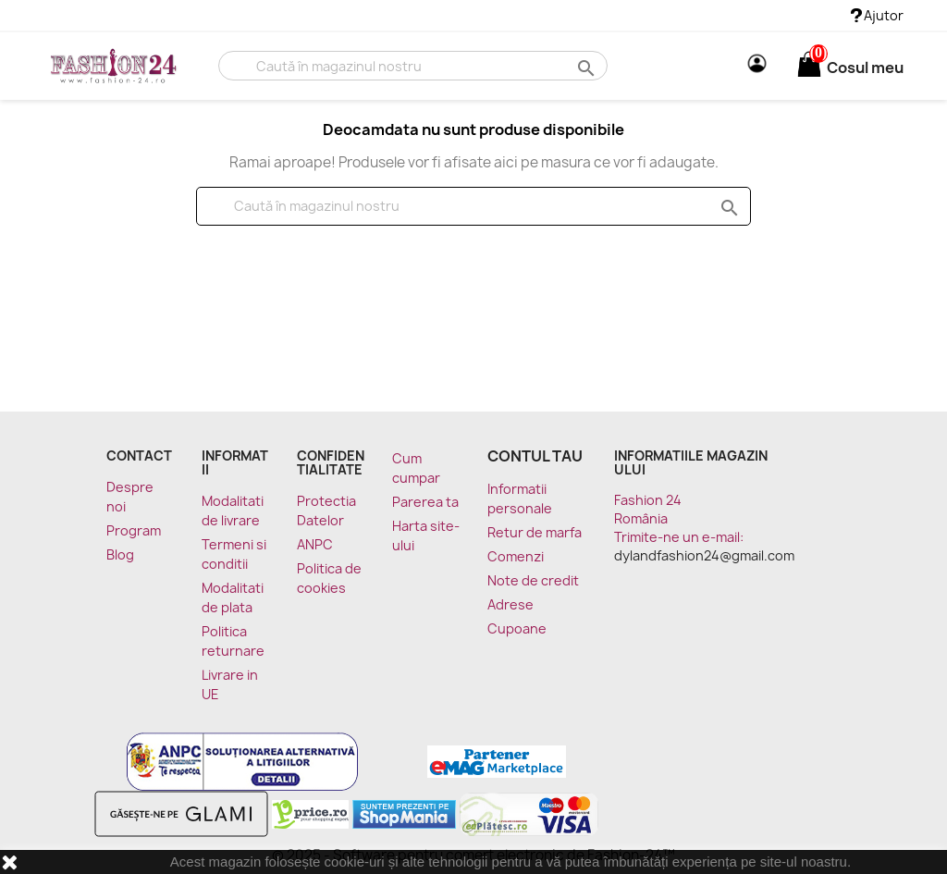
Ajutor (877, 15)
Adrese (510, 604)
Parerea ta (425, 502)
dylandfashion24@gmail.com (704, 555)
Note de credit (533, 580)
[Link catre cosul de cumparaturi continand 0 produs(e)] (809, 67)
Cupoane (517, 628)
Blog (120, 554)
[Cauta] (413, 65)
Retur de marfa (534, 532)
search (584, 67)
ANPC (315, 544)
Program (133, 530)
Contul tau (535, 456)
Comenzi (515, 556)
